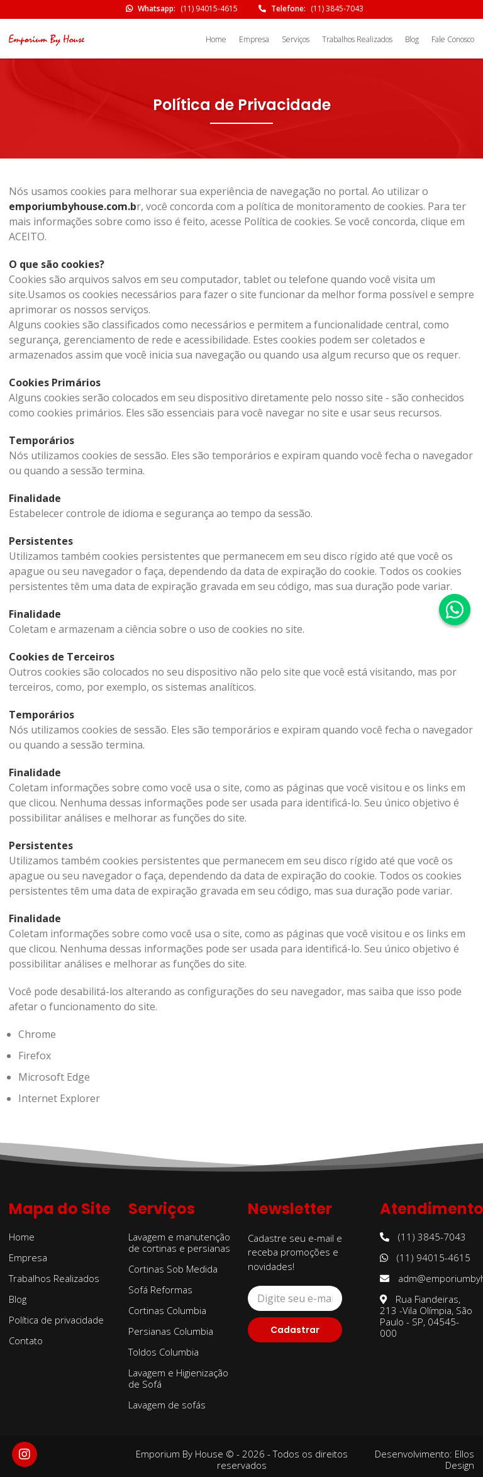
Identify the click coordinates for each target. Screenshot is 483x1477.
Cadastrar (294, 1330)
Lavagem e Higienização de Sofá (178, 1378)
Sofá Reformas (160, 1289)
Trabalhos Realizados (357, 39)
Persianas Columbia (170, 1331)
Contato (26, 1340)
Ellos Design (459, 1459)
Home (216, 39)
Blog (412, 39)
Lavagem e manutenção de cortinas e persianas (179, 1242)
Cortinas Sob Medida (173, 1268)
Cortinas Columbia (167, 1310)
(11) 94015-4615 (209, 9)
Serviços (295, 39)
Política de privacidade (56, 1319)
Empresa (254, 39)
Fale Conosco (452, 39)
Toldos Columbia (163, 1352)
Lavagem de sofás (167, 1404)
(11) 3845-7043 (337, 9)
